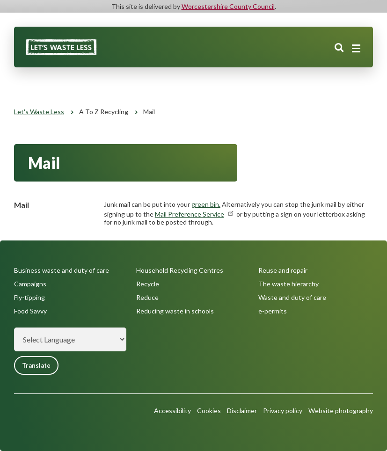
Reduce (147, 297)
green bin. (205, 204)
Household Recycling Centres (179, 270)
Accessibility (172, 411)
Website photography (340, 411)
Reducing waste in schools (175, 311)
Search (339, 48)
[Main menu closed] (356, 48)
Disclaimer (242, 411)
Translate (36, 365)
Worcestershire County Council (228, 6)
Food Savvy (30, 311)
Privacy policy (282, 411)
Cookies (209, 411)
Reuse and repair (282, 270)
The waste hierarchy (288, 284)
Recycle (147, 284)
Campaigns (30, 284)
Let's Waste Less (39, 112)
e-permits (272, 311)
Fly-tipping (29, 297)
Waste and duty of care (292, 297)
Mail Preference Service (195, 214)
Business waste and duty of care (61, 270)
